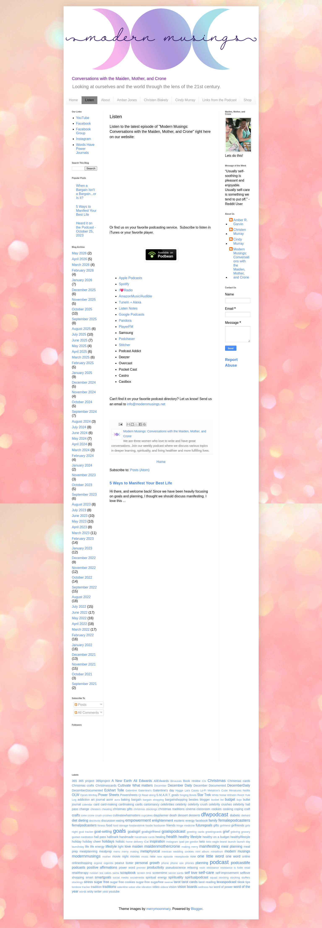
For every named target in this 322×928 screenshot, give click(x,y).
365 (74, 781)
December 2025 (84, 290)
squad (213, 877)
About (105, 100)
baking (125, 799)
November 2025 (84, 299)
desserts (194, 815)
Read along (148, 795)
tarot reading (207, 882)
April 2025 (79, 351)
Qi (139, 795)
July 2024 (79, 427)
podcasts (78, 867)
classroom (203, 809)
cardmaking (126, 804)
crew (84, 815)
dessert (183, 815)
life (87, 846)
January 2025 (82, 373)
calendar (87, 804)
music (144, 856)
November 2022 (84, 568)
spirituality (175, 877)
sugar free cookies (122, 882)
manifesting (209, 846)
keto (202, 841)
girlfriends (237, 825)
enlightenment (162, 820)
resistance (213, 867)
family (213, 820)
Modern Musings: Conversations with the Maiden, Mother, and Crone (241, 263)
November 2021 (84, 664)
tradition (96, 887)
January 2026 (82, 280)
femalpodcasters (84, 825)
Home (73, 100)
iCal (146, 841)
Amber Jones (127, 100)
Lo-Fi (203, 790)
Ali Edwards (142, 781)
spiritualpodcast (196, 877)
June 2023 (80, 516)
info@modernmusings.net (146, 404)
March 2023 (81, 533)
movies (135, 856)
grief (226, 831)
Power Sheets (108, 795)
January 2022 (82, 645)
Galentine (131, 790)
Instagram (83, 139)
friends (170, 825)
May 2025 (79, 346)
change (84, 809)
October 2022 (82, 577)
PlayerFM (126, 326)
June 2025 (80, 340)
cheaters (95, 809)
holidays (108, 841)
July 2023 (79, 510)
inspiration (157, 841)
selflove (245, 872)
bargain (136, 799)
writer (98, 891)
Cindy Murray (185, 100)
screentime (160, 872)
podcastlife (240, 862)
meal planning (231, 846)
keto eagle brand (216, 841)
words (82, 891)
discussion (108, 820)
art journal (98, 799)
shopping (78, 877)
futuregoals (204, 825)
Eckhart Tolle (114, 790)
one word (233, 856)
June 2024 (80, 433)
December (160, 785)
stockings (77, 882)
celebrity (181, 804)
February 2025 (83, 363)
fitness (101, 825)
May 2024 (79, 438)
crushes (107, 815)
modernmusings (86, 856)
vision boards (187, 887)
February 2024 (83, 455)
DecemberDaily (238, 785)
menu (116, 851)
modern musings (237, 851)
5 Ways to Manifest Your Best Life (141, 483)
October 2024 (82, 402)
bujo (239, 799)
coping (238, 809)
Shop (247, 100)
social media (121, 877)
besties (193, 799)
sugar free (101, 882)
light (120, 846)
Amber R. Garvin (240, 222)
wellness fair (205, 887)
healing (160, 837)
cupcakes (147, 815)
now (193, 856)
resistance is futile (231, 867)
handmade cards (145, 837)
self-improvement (227, 872)
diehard (245, 815)
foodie (149, 825)
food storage (120, 825)
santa (115, 872)
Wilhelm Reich (235, 795)
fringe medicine (185, 825)
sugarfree (157, 882)
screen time (144, 872)
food (109, 825)
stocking (224, 877)
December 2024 (84, 382)
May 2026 (79, 253)
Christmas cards (239, 781)
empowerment (138, 820)
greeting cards (195, 831)
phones (189, 863)
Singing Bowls (188, 795)
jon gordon (191, 841)
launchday (78, 846)
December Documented (210, 785)
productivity (155, 867)
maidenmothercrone (162, 846)
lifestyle (111, 846)
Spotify (124, 284)
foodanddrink (137, 825)
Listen (89, 100)
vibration (146, 887)
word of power (223, 887)
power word (127, 867)
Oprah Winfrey (89, 795)
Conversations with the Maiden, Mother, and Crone (119, 78)
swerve (168, 882)
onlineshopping (82, 863)
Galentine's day (163, 790)
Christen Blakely (156, 100)
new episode (165, 856)
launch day (243, 841)
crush (98, 815)
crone (91, 815)
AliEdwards (161, 781)
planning (202, 863)
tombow (76, 887)
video (155, 887)
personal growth (147, 863)
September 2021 (84, 684)
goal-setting (103, 831)
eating (120, 820)
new (152, 856)
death (173, 815)
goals (119, 831)
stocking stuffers (240, 877)
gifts (216, 825)
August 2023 (81, 504)
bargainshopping (176, 799)
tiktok (241, 882)
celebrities (167, 804)
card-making (108, 804)
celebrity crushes (220, 804)
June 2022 (80, 612)
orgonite (108, 863)
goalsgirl (134, 831)
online (246, 856)
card (96, 804)
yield (105, 891)
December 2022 (84, 558)
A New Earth (122, 781)
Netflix (246, 790)
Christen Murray (239, 231)
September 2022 (84, 587)
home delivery (134, 841)
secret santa (176, 872)
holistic (120, 841)
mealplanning (89, 851)
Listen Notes (128, 308)
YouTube (82, 118)
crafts (76, 815)
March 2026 (81, 265)
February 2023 (83, 538)
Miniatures (235, 790)
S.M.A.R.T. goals (167, 795)
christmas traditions (171, 809)
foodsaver (160, 825)
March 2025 (81, 357)
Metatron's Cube (218, 790)
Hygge (179, 790)
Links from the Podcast (219, 100)
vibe (138, 887)
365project (103, 781)
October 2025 (82, 309)
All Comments (87, 712)
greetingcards (213, 831)
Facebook (83, 123)
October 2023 (82, 485)
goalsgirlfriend (151, 831)
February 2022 (83, 635)
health (171, 836)
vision (173, 887)
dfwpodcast (214, 814)
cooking (228, 809)
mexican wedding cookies (178, 851)
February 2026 (83, 270)
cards (138, 804)
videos (164, 887)
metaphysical (150, 851)
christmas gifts (122, 809)
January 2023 (82, 548)
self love (191, 872)
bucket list (217, 799)
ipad (181, 841)
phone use (177, 863)
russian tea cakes (100, 872)
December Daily (180, 785)
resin (202, 867)
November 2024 (84, 392)
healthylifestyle (240, 837)
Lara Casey (192, 790)
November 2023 (84, 475)
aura (117, 799)
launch (232, 841)
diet (74, 820)
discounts (94, 820)
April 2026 (79, 259)
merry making (130, 851)
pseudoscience (176, 867)
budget (230, 799)
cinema (190, 809)
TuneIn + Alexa (130, 302)
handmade (126, 837)
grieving (235, 831)
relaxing (192, 867)
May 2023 (79, 521)
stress (88, 882)
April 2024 (79, 444)
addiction (84, 799)
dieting (83, 820)
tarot (177, 882)
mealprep (105, 851)
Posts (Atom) (139, 470)
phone (165, 863)
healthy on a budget (216, 837)
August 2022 (81, 597)
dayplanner (161, 815)
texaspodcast (226, 882)
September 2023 (84, 494)
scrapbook (128, 872)
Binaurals (175, 781)
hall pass (100, 837)
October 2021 (82, 674)
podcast (219, 862)
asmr (109, 799)
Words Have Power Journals (85, 148)
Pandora (125, 320)
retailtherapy (80, 872)
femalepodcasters (234, 820)
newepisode (182, 856)
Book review (191, 781)
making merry (189, 846)
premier (141, 867)
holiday (77, 841)
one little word (210, 856)
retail (247, 867)
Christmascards (105, 785)
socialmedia (137, 877)
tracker (86, 887)
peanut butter (124, 863)
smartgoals (103, 877)
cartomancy (151, 804)
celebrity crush (197, 804)
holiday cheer (92, 841)
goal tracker (86, 831)
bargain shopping (153, 799)
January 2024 (82, 465)
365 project (86, 781)
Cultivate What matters (135, 785)
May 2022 (79, 618)
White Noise (219, 795)
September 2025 (84, 319)
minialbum (217, 851)
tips (247, 882)
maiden (137, 846)
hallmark (112, 837)
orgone (98, 863)
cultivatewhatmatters (126, 815)
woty (90, 891)
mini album (202, 851)
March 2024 (81, 450)
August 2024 (81, 421)
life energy (97, 846)
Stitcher (124, 345)
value (132, 887)
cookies (216, 809)
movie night (120, 856)
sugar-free (143, 882)
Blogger (196, 909)
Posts (80, 704)
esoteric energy (184, 820)
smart (89, 877)
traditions (109, 887)
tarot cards (190, 882)
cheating (107, 809)
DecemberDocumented (87, 790)
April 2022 (79, 624)
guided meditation (82, 837)
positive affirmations (102, 867)
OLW (75, 795)
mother (106, 856)
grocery (245, 831)
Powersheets (128, 795)
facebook (202, 820)
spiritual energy (156, 877)
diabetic (235, 815)
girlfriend (225, 825)
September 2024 (84, 411)
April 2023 (79, 527)
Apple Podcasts (130, 278)
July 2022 (79, 606)
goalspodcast (173, 831)
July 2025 (79, 334)
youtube (114, 891)
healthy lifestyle (190, 837)
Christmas (216, 780)
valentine (122, 887)
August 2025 (81, 329)
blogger (205, 799)
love (128, 846)
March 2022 (81, 629)
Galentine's (145, 790)
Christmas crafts (83, 785)
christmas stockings (145, 809)
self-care (206, 872)
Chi (204, 781)
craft (247, 809)
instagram (172, 841)
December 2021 (84, 654)
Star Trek (204, 795)
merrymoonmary (158, 909)
